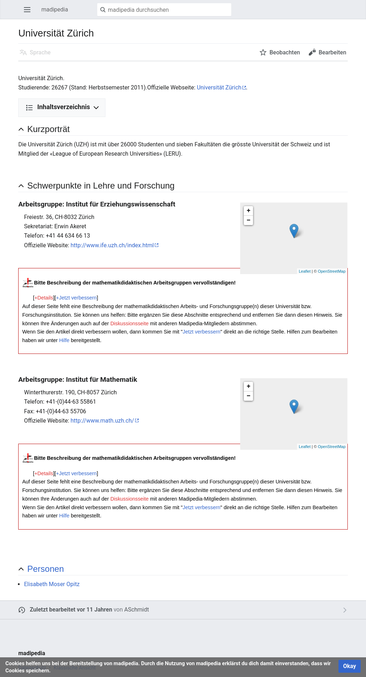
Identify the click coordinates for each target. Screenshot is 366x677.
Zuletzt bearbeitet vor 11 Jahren (71, 609)
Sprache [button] (40, 52)
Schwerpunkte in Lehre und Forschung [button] (100, 185)
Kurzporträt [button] (48, 129)
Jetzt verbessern (202, 332)
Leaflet (305, 271)
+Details (43, 298)
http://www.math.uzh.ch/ (102, 420)
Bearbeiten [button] (332, 52)
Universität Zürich (219, 87)
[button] (187, 568)
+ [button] (249, 210)
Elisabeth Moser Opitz (52, 584)
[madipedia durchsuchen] (164, 9)
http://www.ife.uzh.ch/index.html (112, 245)
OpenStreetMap (332, 271)
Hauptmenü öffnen (29, 13)
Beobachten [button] (284, 52)
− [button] (249, 220)
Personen (45, 569)
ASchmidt (136, 609)
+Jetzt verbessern (76, 298)
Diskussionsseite (129, 323)
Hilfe (64, 340)
